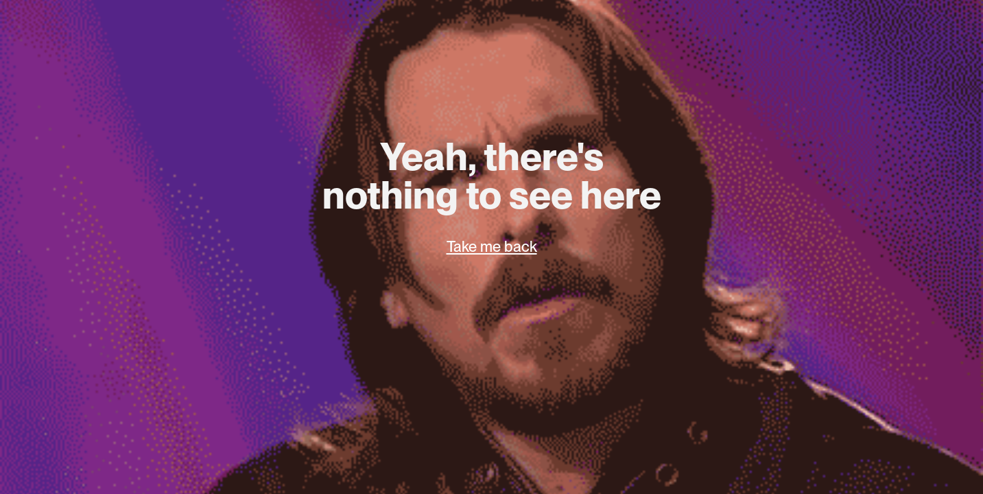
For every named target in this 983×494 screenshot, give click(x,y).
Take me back (492, 246)
